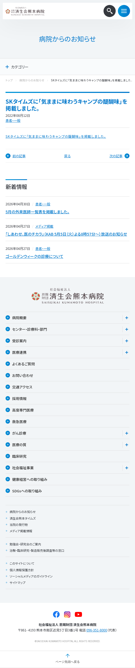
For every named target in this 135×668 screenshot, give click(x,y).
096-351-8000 (96, 630)
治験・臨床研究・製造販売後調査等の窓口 (37, 550)
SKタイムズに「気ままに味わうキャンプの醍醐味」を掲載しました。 (56, 136)
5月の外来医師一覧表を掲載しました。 (37, 211)
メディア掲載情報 (21, 531)
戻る (67, 156)
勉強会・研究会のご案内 (25, 544)
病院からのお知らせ (31, 80)
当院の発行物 (19, 524)
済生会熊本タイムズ (23, 518)
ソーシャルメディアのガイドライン (31, 576)
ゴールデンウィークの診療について (34, 256)
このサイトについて (22, 563)
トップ (9, 80)
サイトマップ (17, 582)
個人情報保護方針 (22, 570)
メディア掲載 (44, 226)
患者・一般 (13, 120)
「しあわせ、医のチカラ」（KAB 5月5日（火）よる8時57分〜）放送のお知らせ (66, 234)
